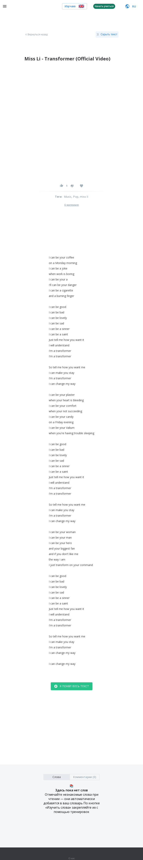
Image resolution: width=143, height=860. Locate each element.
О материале (71, 205)
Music (68, 196)
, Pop (75, 196)
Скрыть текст (107, 34)
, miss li (83, 196)
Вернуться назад (36, 34)
